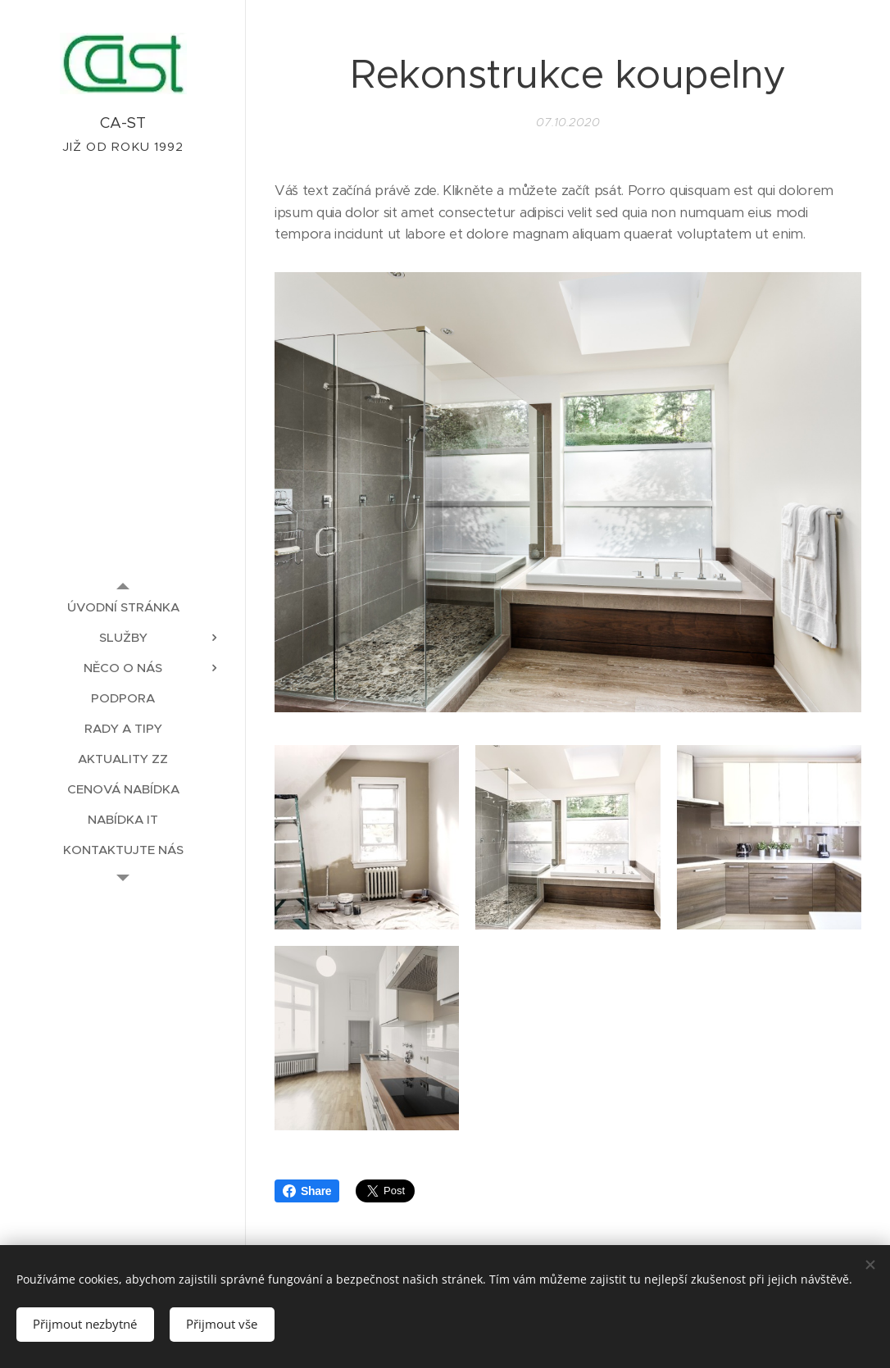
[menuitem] (123, 607)
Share (307, 1191)
